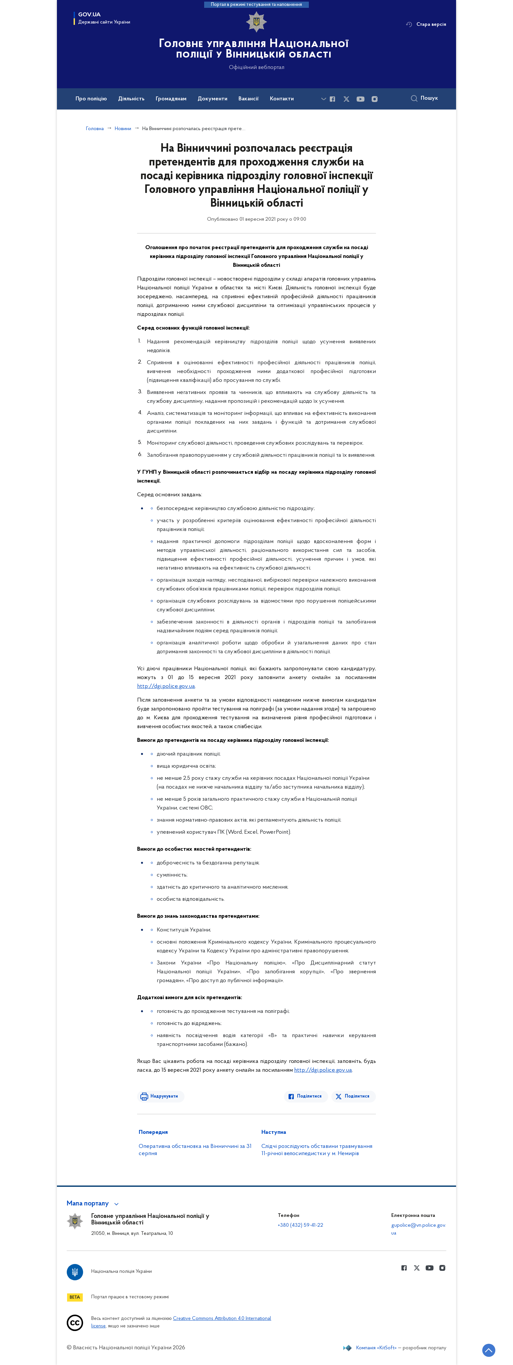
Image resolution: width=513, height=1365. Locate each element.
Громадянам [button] (171, 99)
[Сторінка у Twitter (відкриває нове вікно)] (346, 99)
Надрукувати (164, 1096)
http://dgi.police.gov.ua (166, 686)
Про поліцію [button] (91, 99)
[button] (94, 1204)
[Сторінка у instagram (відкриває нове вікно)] (375, 99)
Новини (123, 128)
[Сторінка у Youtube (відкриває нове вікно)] (360, 99)
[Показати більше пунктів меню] (323, 99)
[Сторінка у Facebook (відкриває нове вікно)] (332, 99)
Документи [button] (212, 99)
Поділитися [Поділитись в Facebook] (309, 1096)
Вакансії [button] (249, 99)
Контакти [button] (282, 99)
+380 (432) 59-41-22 (300, 1225)
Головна (95, 128)
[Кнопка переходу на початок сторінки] (488, 1350)
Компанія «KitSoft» (376, 1348)
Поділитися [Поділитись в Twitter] (357, 1096)
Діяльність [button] (131, 99)
